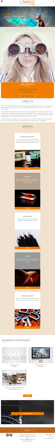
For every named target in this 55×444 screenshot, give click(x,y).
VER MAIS (27, 395)
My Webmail (27, 430)
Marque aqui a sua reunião (27, 96)
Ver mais (27, 168)
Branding (14, 366)
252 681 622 (51, 437)
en (1, 1)
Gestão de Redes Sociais (14, 389)
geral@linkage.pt (49, 434)
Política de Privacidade (24, 434)
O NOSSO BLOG (27, 413)
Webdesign (40, 366)
